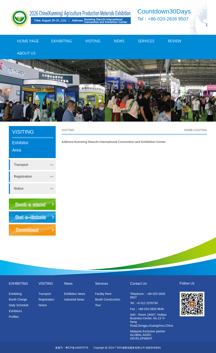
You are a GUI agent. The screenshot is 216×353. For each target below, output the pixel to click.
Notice (18, 188)
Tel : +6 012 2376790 (144, 303)
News (119, 40)
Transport (21, 164)
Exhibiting (15, 293)
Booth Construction (107, 299)
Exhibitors (15, 311)
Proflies (14, 316)
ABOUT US (26, 53)
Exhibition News (74, 293)
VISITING (92, 40)
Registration (23, 176)
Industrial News (74, 299)
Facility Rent (103, 293)
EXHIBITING (61, 40)
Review (174, 40)
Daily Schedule (18, 305)
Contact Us (138, 283)
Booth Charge (18, 299)
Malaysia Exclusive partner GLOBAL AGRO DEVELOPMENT (147, 335)
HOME (188, 130)
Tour (98, 305)
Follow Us (187, 283)
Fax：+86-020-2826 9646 (147, 309)
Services (146, 40)
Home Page (28, 40)
